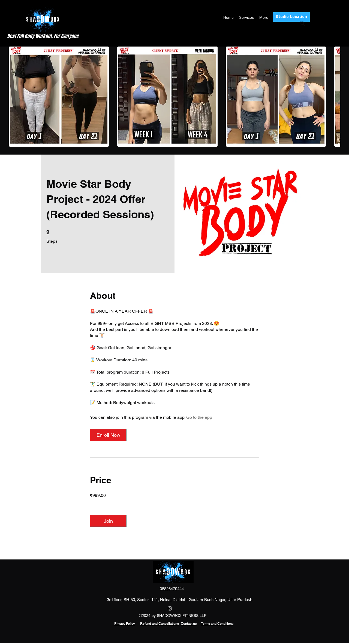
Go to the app (199, 417)
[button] (59, 97)
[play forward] (333, 97)
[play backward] (15, 97)
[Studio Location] (291, 17)
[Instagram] (170, 608)
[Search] (302, 23)
